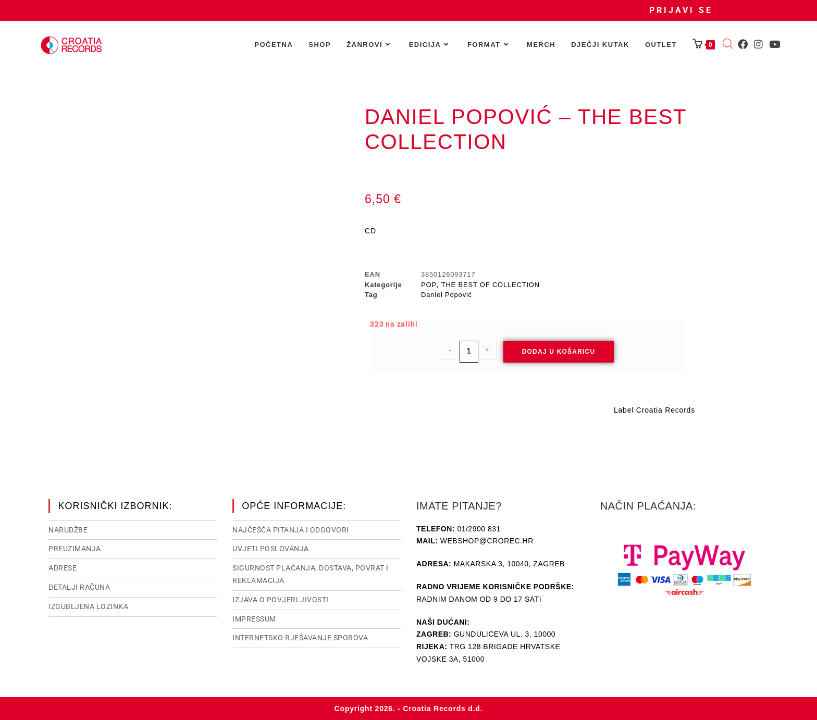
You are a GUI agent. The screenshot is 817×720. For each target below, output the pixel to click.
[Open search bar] (728, 45)
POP (429, 285)
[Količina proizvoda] (469, 352)
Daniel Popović (446, 295)
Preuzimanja (74, 548)
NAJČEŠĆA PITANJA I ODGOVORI (290, 530)
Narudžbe (68, 530)
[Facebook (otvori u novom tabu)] (742, 44)
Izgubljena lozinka (88, 606)
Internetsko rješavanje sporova (300, 638)
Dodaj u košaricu (559, 351)
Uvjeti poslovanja (270, 548)
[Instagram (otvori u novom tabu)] (758, 44)
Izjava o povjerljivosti (280, 599)
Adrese (62, 568)
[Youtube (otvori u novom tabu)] (775, 44)
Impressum (254, 619)
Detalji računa (79, 587)
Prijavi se (681, 10)
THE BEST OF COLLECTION (490, 285)
